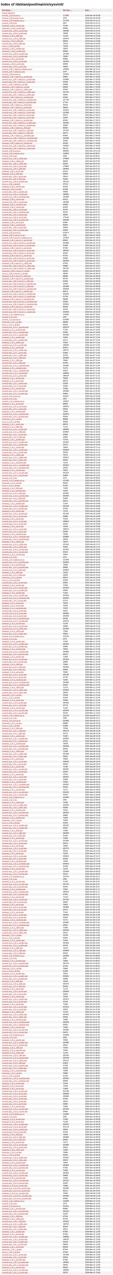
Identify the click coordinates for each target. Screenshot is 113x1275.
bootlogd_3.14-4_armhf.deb (13, 700)
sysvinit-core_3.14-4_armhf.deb (14, 703)
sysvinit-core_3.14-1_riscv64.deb (15, 473)
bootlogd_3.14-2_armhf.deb (13, 519)
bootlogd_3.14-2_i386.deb (12, 488)
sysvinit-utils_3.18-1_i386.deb (13, 1227)
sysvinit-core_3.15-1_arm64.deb (14, 769)
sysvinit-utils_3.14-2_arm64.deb (14, 516)
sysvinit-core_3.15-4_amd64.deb (15, 976)
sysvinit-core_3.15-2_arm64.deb (14, 841)
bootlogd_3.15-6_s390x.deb (13, 1150)
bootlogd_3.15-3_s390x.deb (13, 928)
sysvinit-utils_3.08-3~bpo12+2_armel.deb (18, 253)
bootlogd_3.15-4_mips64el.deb (14, 1020)
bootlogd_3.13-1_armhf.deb (13, 348)
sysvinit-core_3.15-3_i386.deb (14, 950)
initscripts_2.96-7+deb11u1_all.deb (16, 87)
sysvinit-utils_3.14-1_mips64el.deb (15, 468)
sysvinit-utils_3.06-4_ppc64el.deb (15, 230)
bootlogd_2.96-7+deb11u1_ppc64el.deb (17, 97)
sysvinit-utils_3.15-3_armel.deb (14, 917)
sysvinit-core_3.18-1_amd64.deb (15, 1237)
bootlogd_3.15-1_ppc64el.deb (13, 744)
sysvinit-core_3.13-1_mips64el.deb (15, 365)
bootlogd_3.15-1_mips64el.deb (14, 782)
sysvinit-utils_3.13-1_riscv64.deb (15, 394)
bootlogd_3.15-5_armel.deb (13, 1086)
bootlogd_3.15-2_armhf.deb (13, 846)
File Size (66, 10)
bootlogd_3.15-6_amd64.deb (13, 1119)
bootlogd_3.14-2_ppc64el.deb (13, 491)
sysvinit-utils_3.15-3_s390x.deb (14, 933)
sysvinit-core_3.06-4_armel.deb (14, 166)
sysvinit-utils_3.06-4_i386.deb (13, 179)
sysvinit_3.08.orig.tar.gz (11, 233)
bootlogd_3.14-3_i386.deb (12, 572)
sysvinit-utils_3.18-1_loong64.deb (15, 1265)
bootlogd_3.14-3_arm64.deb (13, 585)
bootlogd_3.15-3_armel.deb (13, 912)
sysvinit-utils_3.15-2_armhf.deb (14, 851)
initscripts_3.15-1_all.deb (12, 723)
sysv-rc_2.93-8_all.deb (11, 46)
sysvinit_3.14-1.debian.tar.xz (13, 401)
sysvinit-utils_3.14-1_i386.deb (13, 437)
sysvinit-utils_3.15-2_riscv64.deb (15, 874)
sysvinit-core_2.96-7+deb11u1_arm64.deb (18, 79)
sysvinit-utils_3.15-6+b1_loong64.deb (16, 1198)
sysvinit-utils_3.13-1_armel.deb (14, 386)
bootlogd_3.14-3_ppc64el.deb (13, 565)
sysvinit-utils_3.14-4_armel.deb (14, 677)
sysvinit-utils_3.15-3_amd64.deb (14, 945)
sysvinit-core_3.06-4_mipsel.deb (14, 202)
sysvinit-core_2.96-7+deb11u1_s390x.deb (18, 92)
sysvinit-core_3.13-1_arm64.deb (14, 373)
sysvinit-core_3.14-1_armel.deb (14, 406)
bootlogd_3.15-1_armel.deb (13, 774)
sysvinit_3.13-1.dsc (9, 317)
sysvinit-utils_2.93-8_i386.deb (13, 44)
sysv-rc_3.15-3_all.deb (11, 938)
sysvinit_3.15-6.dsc (9, 1117)
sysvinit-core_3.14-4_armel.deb (14, 675)
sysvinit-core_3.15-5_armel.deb (14, 1094)
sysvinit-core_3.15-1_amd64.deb (15, 738)
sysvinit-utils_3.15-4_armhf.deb (14, 1009)
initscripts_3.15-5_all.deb (12, 1073)
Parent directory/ (8, 13)
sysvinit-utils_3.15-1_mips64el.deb (15, 787)
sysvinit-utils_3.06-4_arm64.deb (14, 210)
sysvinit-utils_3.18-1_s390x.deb (14, 1229)
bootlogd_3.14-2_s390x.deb (13, 542)
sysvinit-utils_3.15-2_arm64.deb (14, 843)
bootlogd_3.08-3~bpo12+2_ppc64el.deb (17, 279)
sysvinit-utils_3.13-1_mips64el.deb (15, 371)
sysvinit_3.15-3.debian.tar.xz (13, 876)
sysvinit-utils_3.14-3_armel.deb (14, 601)
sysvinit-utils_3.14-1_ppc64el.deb (15, 417)
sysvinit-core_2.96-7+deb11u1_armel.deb (18, 110)
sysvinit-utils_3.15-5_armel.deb (14, 1101)
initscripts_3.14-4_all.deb (12, 695)
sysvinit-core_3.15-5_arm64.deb (14, 1091)
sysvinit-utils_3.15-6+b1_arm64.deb (16, 1191)
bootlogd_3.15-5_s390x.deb (13, 1053)
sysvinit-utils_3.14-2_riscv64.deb (15, 552)
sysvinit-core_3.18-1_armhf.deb (14, 1255)
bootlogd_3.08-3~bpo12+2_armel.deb (17, 248)
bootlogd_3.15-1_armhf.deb (13, 759)
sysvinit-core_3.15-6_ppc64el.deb (15, 1165)
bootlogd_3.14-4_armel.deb (13, 672)
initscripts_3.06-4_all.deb (12, 189)
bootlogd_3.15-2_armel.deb (13, 853)
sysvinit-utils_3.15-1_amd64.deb (14, 741)
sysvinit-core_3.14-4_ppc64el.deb (15, 652)
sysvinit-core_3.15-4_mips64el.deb (15, 1022)
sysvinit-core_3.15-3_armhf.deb (14, 907)
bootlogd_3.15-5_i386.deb (12, 1048)
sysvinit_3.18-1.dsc (9, 1203)
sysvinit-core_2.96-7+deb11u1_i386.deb (18, 130)
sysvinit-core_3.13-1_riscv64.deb (15, 391)
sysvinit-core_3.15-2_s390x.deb (14, 805)
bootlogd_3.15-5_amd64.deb (13, 1040)
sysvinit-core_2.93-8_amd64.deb (15, 54)
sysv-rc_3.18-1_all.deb (11, 1252)
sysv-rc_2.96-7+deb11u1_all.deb (15, 84)
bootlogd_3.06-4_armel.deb (13, 171)
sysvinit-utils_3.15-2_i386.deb (13, 836)
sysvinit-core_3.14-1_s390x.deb (14, 457)
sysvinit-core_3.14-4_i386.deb (14, 667)
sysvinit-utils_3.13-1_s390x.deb (14, 355)
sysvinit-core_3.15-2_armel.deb (14, 856)
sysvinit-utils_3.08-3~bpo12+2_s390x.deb (18, 266)
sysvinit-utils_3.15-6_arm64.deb (14, 1147)
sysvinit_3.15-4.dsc (9, 958)
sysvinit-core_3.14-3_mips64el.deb (15, 598)
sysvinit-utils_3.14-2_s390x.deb (14, 547)
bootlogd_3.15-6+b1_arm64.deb (14, 1186)
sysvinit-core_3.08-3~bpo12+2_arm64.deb (18, 243)
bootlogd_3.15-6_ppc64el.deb (13, 1163)
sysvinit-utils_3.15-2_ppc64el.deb (15, 815)
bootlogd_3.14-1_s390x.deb (13, 455)
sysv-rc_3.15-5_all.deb (11, 1076)
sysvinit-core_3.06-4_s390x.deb (14, 158)
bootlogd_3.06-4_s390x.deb (13, 161)
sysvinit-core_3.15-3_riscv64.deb (15, 884)
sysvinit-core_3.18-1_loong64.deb (15, 1262)
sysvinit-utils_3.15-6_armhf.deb (14, 1132)
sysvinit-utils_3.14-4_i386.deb (13, 670)
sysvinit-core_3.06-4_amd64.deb (15, 181)
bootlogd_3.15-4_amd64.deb (13, 974)
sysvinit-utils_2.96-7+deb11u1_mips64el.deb (19, 141)
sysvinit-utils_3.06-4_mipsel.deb (14, 215)
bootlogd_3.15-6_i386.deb (12, 1135)
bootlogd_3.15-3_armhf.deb (13, 905)
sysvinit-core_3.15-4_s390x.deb (14, 1014)
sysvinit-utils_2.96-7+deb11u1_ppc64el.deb (19, 102)
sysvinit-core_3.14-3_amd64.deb (15, 595)
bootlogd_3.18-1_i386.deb (12, 1216)
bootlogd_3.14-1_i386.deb (12, 427)
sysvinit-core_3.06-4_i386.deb (14, 169)
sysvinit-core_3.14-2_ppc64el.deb (15, 496)
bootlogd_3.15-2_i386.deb (12, 830)
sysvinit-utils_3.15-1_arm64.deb (14, 772)
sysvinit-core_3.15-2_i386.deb (14, 833)
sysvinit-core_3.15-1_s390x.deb (14, 754)
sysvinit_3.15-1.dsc (9, 718)
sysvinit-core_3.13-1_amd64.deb (15, 335)
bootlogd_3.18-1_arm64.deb (13, 1234)
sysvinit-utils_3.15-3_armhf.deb (14, 910)
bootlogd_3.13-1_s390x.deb (13, 342)
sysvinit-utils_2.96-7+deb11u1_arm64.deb (18, 82)
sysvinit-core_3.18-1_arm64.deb (14, 1239)
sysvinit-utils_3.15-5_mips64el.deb (15, 1081)
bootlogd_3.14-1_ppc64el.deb (13, 411)
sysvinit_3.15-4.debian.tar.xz (13, 956)
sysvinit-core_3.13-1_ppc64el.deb (15, 327)
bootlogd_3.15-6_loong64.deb (14, 1178)
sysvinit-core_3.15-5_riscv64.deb (15, 1109)
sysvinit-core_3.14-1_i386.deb (14, 432)
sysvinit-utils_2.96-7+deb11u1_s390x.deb (18, 95)
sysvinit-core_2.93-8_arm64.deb (14, 31)
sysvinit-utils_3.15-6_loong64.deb (15, 1183)
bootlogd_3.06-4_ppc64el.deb (13, 225)
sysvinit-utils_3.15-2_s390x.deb (14, 807)
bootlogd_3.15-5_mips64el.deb (14, 1071)
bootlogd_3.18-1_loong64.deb (14, 1260)
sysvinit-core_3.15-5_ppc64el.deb (15, 1058)
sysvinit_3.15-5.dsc (9, 1037)
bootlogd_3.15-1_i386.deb (12, 728)
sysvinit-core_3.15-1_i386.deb (14, 731)
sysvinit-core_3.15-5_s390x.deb (14, 1060)
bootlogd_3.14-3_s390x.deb (13, 631)
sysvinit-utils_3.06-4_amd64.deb (14, 192)
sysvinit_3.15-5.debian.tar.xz (13, 1035)
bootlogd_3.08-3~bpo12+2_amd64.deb (17, 291)
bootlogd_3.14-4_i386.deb (12, 664)
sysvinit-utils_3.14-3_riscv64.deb (15, 626)
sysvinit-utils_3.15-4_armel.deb (14, 994)
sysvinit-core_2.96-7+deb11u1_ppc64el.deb (19, 100)
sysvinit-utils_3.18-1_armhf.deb (14, 1257)
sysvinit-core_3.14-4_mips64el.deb (15, 682)
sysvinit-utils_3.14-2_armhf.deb (14, 524)
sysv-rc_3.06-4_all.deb (11, 184)
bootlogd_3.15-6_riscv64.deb (13, 1170)
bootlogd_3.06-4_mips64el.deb (14, 205)
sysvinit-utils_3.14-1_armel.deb (14, 409)
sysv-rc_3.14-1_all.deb (11, 422)
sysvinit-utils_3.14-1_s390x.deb (14, 460)
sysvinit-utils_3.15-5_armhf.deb (14, 1104)
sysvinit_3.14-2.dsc (9, 478)
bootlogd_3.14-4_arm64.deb (13, 657)
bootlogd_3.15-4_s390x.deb (13, 1012)
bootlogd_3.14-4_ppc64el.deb (13, 649)
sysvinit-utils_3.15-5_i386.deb (13, 1063)
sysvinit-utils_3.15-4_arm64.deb (14, 1002)
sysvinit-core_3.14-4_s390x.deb (14, 690)
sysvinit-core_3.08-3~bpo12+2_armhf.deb (18, 261)
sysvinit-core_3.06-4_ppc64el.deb (15, 220)
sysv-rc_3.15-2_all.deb (11, 823)
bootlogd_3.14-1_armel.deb (13, 404)
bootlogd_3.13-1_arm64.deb (13, 378)
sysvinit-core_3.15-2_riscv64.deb (15, 871)
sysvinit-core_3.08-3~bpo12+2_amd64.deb (19, 294)
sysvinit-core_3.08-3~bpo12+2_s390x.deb (18, 268)
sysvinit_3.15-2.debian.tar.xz (13, 797)
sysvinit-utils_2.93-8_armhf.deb (14, 67)
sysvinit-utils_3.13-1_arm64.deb (14, 383)
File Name (6, 10)
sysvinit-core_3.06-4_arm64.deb (14, 194)
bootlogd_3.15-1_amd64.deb (13, 736)
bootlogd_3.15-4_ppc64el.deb (13, 961)
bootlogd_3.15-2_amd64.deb (13, 818)
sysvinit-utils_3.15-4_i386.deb (13, 986)
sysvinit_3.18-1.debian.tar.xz (13, 1201)
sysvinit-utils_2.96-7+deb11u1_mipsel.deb (18, 148)
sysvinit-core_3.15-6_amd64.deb (15, 1124)
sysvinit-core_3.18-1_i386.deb (14, 1221)
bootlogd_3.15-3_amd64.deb (13, 940)
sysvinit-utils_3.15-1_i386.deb (13, 733)
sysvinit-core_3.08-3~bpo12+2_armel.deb (18, 250)
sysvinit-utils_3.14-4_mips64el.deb (15, 685)
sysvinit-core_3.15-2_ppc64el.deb (15, 813)
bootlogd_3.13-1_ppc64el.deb (13, 330)
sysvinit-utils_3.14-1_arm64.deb (14, 452)
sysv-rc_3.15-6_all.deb (11, 1155)
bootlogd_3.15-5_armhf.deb (13, 1089)
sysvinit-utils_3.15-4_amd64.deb (14, 979)
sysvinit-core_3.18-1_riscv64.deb (15, 1270)
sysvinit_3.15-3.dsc (9, 879)
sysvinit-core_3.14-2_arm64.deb (14, 514)
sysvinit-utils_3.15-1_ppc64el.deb (15, 749)
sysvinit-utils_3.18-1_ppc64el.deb (15, 1214)
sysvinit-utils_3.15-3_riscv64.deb (15, 887)
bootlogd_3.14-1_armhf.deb (13, 424)
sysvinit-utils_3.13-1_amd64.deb (14, 340)
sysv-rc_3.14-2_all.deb (11, 485)
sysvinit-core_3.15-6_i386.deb (14, 1137)
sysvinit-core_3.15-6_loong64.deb (15, 1180)
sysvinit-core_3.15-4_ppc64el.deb (15, 963)
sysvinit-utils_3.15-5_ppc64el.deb (15, 1066)
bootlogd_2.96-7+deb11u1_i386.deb (16, 128)
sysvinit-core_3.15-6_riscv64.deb (15, 1173)
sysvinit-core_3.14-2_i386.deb (14, 493)
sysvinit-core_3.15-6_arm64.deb (14, 1145)
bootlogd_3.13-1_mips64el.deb (14, 368)
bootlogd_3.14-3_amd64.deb (13, 593)
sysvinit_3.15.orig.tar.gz (11, 721)
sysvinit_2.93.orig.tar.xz (11, 15)
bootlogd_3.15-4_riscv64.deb (13, 1027)
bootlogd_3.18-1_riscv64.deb (13, 1267)
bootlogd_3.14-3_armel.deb (13, 603)
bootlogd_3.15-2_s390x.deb (13, 802)
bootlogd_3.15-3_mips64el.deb (14, 920)
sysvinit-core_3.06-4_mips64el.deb (15, 197)
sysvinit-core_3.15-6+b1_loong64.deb (17, 1196)
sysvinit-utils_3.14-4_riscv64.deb (15, 713)
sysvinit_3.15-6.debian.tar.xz (13, 1114)
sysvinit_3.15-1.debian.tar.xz (13, 715)
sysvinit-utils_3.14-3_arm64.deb (14, 583)
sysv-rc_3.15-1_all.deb (11, 726)
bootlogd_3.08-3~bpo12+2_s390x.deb (17, 263)
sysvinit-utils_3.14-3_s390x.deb (14, 634)
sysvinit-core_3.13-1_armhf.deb (14, 345)
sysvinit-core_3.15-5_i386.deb (14, 1055)
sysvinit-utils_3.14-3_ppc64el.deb (15, 567)
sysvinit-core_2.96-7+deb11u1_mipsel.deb (18, 146)
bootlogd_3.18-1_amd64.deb (13, 1232)
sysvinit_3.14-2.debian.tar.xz (13, 480)
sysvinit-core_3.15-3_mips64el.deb (15, 922)
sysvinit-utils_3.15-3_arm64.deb (14, 902)
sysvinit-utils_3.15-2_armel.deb (14, 859)
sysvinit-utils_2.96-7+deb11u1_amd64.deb (18, 125)
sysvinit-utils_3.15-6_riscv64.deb (15, 1175)
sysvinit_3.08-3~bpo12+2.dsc (13, 235)
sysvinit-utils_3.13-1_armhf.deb (14, 353)
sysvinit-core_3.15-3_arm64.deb (14, 899)
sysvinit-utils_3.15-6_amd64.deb (14, 1129)
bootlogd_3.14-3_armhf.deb (13, 606)
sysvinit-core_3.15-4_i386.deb (14, 984)
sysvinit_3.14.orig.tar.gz (11, 396)
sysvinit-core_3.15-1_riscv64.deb (15, 792)
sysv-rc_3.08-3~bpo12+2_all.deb (15, 273)
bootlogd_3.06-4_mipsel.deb (13, 207)
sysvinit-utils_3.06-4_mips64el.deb (15, 212)
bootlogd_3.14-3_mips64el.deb (14, 608)
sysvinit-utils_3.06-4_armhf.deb (14, 227)
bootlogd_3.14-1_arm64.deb (13, 447)
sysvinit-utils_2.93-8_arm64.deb (14, 33)
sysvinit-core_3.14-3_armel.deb (14, 613)
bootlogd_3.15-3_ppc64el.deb (13, 889)
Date (87, 10)
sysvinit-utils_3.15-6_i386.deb (13, 1140)
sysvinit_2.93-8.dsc (9, 23)
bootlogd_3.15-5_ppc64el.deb (13, 1050)
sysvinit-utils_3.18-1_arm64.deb (14, 1244)
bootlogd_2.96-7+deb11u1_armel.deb (17, 105)
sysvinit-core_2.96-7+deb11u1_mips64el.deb (19, 138)
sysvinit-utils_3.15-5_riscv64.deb (15, 1111)
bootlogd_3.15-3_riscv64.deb (13, 882)
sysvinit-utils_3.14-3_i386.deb (13, 575)
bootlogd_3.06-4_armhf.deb (13, 222)
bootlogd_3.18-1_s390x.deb (13, 1219)
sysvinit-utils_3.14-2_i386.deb (13, 498)
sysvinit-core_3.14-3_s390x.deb (14, 629)
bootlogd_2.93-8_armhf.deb (13, 59)
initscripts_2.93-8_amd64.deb (13, 51)
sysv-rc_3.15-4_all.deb (11, 971)
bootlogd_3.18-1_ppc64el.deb (13, 1209)
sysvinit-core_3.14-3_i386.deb (14, 570)
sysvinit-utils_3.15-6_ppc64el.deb (15, 1168)
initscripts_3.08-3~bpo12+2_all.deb (16, 271)
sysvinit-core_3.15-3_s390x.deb (14, 930)
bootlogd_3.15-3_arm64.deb (13, 897)
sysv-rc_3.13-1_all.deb (11, 325)
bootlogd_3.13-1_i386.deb (12, 360)
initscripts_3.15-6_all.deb (12, 1152)
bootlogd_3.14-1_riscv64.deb (13, 470)
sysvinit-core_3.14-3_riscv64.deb (15, 621)
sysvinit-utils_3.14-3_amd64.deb (14, 590)
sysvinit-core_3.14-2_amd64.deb (15, 506)
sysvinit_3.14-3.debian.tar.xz (13, 560)
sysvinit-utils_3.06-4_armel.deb (14, 176)
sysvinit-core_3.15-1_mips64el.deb (15, 784)
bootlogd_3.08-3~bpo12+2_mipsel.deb (17, 307)
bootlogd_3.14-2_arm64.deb (13, 511)
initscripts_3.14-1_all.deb (12, 419)
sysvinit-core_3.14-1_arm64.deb (14, 450)
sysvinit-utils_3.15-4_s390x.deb (14, 1017)
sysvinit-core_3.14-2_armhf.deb (14, 521)
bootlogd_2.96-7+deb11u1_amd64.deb (17, 120)
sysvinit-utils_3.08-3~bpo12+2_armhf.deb (18, 258)
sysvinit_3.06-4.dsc (9, 156)
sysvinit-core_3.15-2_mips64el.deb (15, 864)
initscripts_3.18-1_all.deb (12, 1249)
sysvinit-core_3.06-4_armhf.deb (14, 217)
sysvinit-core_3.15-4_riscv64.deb (15, 1030)
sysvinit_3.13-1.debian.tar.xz (13, 314)
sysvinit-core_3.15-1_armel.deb (14, 777)
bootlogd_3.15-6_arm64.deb (13, 1142)
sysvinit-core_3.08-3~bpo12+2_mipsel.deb (18, 312)
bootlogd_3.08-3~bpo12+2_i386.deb (16, 276)
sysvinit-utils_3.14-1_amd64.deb (14, 445)
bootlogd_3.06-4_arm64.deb (13, 199)
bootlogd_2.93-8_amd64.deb (13, 49)
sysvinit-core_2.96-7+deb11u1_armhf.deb (18, 112)
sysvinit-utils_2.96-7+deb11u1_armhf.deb (18, 118)
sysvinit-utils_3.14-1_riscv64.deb (15, 475)
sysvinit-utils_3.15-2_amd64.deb (14, 828)
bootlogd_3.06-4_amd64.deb (13, 187)
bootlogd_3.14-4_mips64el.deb (14, 680)
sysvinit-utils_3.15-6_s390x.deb (14, 1160)
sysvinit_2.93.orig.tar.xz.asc (13, 18)
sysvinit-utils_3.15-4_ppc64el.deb (15, 966)
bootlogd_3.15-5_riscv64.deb (13, 1106)
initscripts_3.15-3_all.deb (12, 935)
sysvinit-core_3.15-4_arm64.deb (14, 999)
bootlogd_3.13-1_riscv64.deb (13, 388)
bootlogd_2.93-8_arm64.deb (13, 26)
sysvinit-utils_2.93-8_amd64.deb (14, 56)
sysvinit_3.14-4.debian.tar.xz (13, 636)
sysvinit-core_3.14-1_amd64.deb (15, 442)
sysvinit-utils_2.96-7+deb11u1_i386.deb (17, 133)
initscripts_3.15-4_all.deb (12, 968)
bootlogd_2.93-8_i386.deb (12, 36)
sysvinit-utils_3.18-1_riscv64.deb (15, 1272)
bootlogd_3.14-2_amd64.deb (13, 503)
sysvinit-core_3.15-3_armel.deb (14, 915)
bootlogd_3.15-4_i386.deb (12, 981)
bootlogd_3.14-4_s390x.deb (13, 687)
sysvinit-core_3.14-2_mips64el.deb (15, 537)
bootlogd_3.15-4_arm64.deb (13, 997)
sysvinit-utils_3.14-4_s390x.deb (14, 693)
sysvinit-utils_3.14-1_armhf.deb (14, 434)
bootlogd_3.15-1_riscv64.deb (13, 790)
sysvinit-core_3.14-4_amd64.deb (15, 644)
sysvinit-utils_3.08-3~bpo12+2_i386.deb (17, 281)
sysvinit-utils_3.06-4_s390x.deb (14, 164)
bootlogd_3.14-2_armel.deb (13, 526)
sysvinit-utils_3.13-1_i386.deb (13, 363)
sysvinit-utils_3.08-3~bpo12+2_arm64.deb (18, 245)
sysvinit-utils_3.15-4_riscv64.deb (15, 1032)
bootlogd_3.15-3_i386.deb (12, 948)
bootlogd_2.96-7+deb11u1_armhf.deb (17, 107)
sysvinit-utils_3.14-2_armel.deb (14, 532)
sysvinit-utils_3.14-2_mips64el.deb (15, 539)
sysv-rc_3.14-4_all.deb (11, 698)
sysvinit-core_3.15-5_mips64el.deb (15, 1078)
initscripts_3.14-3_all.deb (12, 577)
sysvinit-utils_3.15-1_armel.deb (14, 779)
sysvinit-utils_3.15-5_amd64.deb (14, 1045)
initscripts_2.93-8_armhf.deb (13, 64)
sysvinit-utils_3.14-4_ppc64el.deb (15, 654)
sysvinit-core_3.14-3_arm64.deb (14, 588)
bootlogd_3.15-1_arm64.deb (13, 767)
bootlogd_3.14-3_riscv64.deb (13, 623)
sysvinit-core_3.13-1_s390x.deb (14, 350)
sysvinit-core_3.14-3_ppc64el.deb (15, 562)
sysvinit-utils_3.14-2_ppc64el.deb (15, 501)
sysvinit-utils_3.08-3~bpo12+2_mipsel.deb (18, 309)
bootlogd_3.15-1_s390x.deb (13, 751)
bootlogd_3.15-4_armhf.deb (13, 1004)
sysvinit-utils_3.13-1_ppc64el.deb (15, 332)
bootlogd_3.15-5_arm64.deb (13, 1083)
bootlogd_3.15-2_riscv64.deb (13, 869)
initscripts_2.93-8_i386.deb (12, 41)
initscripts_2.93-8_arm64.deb (13, 28)
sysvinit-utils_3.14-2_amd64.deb (14, 509)
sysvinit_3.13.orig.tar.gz (11, 319)
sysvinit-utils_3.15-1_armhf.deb (14, 764)
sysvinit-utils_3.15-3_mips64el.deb (15, 925)
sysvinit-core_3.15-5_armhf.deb (14, 1096)
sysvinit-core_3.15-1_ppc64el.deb (15, 746)
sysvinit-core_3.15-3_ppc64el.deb (15, 892)
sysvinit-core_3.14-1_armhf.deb (14, 429)
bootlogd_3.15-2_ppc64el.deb (13, 810)
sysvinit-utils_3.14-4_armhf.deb (14, 705)
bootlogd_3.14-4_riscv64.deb (13, 708)
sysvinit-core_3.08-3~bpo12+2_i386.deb (18, 286)
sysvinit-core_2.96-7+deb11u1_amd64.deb (19, 123)
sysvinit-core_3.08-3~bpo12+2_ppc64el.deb (19, 289)
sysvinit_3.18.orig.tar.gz (11, 1206)
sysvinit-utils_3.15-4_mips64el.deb (15, 1025)
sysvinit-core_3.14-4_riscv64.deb (15, 710)
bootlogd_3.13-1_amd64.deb (13, 337)
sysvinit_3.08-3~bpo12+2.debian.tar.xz (17, 238)
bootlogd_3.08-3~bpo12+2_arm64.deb (17, 240)
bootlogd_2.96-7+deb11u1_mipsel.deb (17, 143)
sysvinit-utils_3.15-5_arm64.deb (14, 1099)
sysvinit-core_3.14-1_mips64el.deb (15, 465)
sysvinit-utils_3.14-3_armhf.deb (14, 611)
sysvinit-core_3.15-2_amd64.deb (15, 825)
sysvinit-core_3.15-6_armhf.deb (14, 1127)
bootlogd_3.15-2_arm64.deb (13, 838)
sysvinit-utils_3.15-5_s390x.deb (14, 1068)
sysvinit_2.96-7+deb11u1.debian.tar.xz (17, 69)
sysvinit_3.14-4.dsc (9, 639)
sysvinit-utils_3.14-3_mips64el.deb (15, 618)
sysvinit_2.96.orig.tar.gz (11, 74)
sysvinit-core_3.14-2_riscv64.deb (15, 549)
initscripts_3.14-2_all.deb (12, 483)
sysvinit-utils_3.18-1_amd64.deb (14, 1242)
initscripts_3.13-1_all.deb (12, 322)
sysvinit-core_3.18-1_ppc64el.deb (15, 1211)
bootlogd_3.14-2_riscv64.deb (13, 554)
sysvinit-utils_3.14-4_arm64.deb (14, 662)
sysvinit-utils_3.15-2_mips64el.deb (15, 866)
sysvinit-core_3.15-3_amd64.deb (15, 943)
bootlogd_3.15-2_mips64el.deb (14, 861)
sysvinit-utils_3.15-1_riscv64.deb (15, 795)
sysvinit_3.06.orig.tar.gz (11, 151)
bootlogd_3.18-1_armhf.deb (13, 1247)
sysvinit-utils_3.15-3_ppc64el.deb (15, 894)
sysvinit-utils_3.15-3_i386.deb (13, 953)
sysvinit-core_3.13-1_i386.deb (14, 358)
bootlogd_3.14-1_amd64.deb (13, 440)
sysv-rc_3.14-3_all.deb (11, 580)
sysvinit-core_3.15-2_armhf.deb (14, 848)
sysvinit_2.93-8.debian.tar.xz (13, 20)
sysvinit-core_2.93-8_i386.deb (14, 38)
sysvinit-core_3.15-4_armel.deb (14, 991)
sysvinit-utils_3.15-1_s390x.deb (14, 756)
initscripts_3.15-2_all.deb (12, 820)
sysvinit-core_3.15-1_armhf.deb (14, 762)
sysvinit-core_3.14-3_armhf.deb (14, 616)
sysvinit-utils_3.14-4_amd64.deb (14, 646)
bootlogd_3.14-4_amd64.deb (13, 641)
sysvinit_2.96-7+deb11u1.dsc (13, 72)
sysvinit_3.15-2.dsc (9, 800)
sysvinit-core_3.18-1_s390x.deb (14, 1224)
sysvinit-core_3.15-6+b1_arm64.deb (16, 1188)
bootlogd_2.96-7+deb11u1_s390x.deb (17, 89)
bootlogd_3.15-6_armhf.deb (13, 1122)
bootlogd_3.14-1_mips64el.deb (14, 463)
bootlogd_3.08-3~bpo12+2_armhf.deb (17, 256)
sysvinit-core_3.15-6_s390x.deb (14, 1158)
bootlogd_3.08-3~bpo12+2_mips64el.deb (18, 299)
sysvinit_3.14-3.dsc (9, 557)
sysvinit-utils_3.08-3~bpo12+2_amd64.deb (18, 296)
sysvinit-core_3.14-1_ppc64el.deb (15, 414)
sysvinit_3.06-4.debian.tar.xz (13, 153)
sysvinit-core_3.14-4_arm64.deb (14, 659)
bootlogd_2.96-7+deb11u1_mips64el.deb (18, 136)
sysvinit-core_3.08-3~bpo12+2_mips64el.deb (19, 304)
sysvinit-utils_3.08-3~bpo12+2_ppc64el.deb (19, 284)
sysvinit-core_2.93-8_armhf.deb (14, 61)
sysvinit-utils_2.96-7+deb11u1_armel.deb (18, 115)
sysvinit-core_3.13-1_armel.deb (14, 376)
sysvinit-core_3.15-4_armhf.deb (14, 1007)
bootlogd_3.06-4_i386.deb (12, 174)
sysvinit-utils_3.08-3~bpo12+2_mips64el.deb (19, 302)
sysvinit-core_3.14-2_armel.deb (14, 529)
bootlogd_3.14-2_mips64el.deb (14, 534)
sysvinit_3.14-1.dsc (9, 399)
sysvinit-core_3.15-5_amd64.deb (15, 1042)
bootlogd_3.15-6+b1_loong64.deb (15, 1193)
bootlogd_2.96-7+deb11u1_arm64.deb (17, 77)
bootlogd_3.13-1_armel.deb (13, 381)
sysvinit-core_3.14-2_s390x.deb (14, 544)
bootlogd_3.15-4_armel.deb (13, 989)
